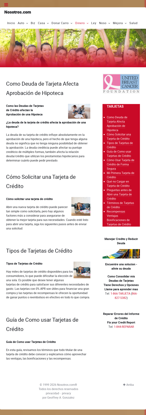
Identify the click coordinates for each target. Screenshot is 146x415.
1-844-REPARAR (124, 327)
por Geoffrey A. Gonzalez (58, 396)
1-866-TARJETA (120, 294)
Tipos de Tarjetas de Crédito (41, 250)
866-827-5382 (126, 296)
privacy (66, 391)
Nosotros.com (17, 12)
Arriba (128, 383)
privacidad (52, 391)
